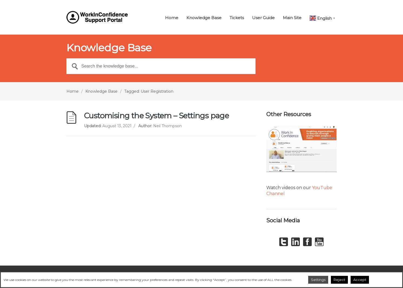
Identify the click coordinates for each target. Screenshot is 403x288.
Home (171, 18)
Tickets (237, 18)
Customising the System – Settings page (156, 115)
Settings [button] (318, 279)
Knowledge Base (203, 18)
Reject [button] (339, 279)
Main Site (292, 18)
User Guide (263, 18)
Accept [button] (359, 279)
